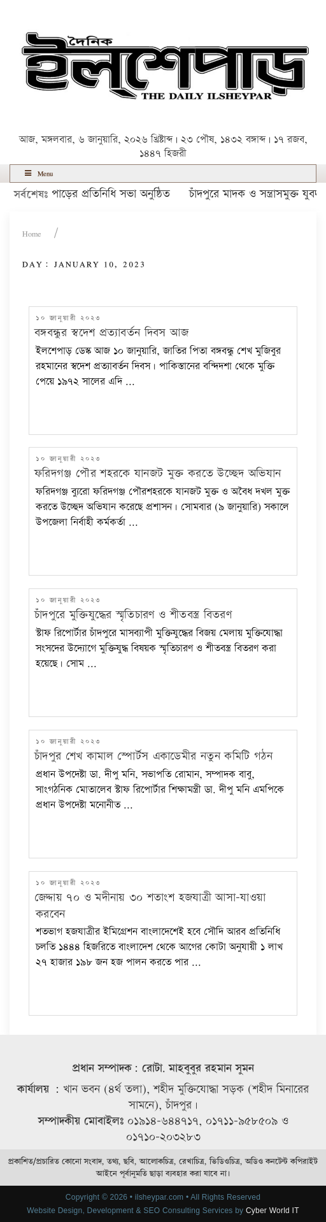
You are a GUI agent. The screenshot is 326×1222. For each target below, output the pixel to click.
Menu (38, 173)
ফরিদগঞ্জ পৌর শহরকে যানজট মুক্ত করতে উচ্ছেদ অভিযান (157, 473)
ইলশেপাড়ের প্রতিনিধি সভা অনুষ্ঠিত (103, 194)
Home (31, 234)
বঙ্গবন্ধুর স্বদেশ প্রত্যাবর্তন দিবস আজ (111, 333)
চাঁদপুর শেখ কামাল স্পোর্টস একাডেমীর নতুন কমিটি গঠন (153, 756)
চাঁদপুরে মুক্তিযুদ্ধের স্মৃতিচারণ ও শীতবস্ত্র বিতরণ (133, 615)
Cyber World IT (272, 1210)
